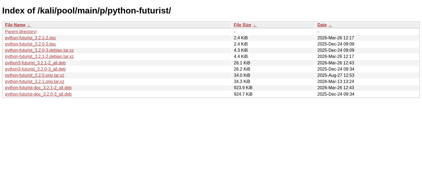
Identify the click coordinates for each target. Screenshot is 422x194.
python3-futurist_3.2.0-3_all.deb (35, 69)
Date (322, 25)
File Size (242, 25)
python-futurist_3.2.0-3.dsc (30, 44)
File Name (15, 25)
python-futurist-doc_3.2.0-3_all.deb (38, 94)
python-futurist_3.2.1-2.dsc (30, 38)
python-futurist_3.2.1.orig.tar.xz (34, 81)
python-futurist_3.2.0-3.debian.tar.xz (39, 50)
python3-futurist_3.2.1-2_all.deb (35, 63)
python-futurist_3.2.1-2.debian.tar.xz (39, 56)
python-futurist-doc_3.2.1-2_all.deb (38, 87)
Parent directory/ (21, 31)
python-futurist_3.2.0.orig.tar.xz (34, 75)
